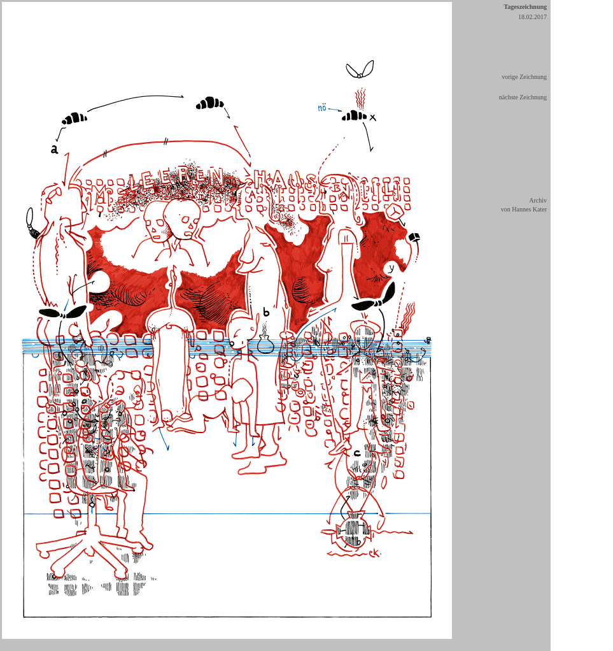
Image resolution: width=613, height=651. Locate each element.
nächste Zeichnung (523, 97)
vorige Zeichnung (524, 76)
